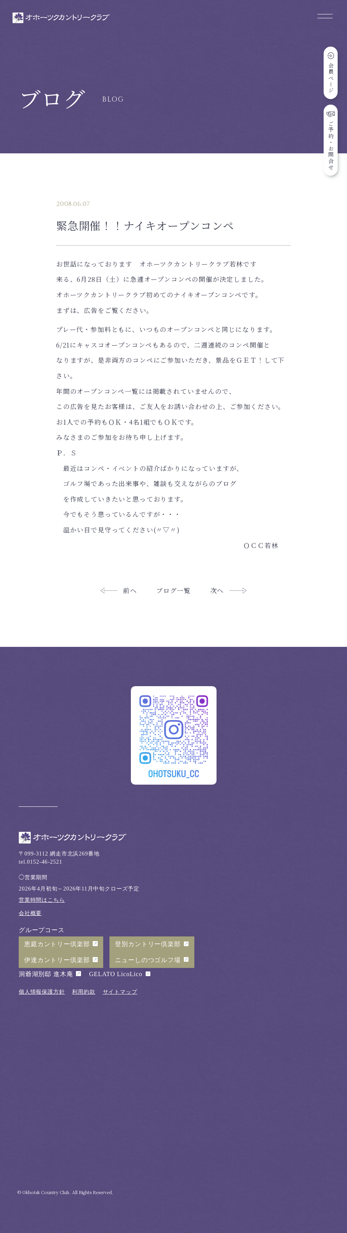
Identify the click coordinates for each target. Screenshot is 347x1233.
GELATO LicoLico (116, 974)
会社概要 (30, 913)
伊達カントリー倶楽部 (57, 960)
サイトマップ (120, 992)
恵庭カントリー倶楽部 (57, 944)
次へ (217, 590)
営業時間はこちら (42, 900)
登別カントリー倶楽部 (147, 944)
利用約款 (83, 992)
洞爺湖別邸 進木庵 (46, 974)
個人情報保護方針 (42, 992)
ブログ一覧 (173, 590)
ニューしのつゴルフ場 (147, 960)
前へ (130, 590)
